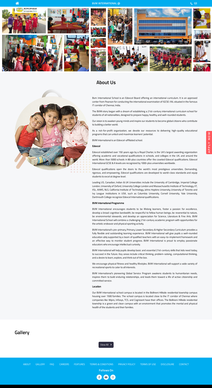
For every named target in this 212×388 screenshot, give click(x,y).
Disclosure (167, 364)
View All (106, 345)
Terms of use (148, 364)
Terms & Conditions (101, 364)
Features (79, 364)
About (27, 364)
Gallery (40, 364)
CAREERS (64, 364)
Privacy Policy (126, 364)
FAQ (52, 364)
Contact (184, 364)
